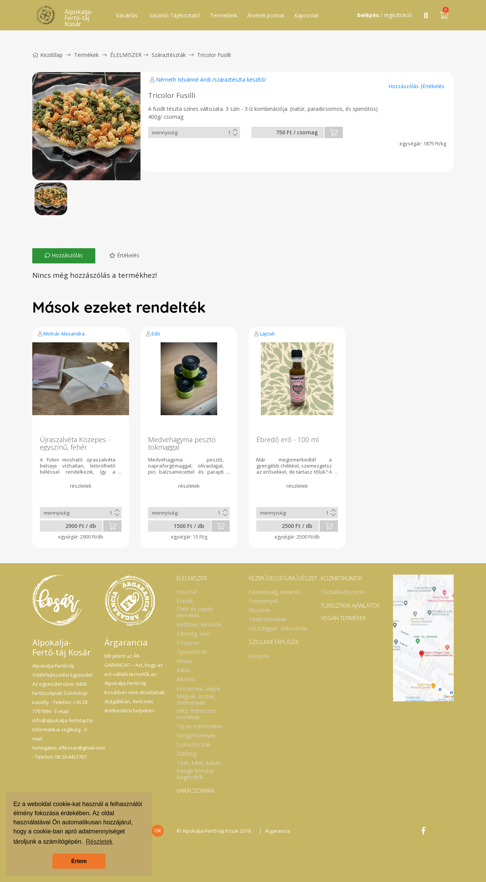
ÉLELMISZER (126, 54)
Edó (155, 333)
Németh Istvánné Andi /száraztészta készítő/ (211, 79)
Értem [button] (79, 861)
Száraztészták (168, 54)
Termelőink (223, 15)
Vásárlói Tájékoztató (174, 15)
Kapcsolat (306, 15)
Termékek (86, 54)
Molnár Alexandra (64, 333)
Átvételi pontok (265, 15)
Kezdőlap (47, 54)
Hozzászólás (404, 86)
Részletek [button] (99, 841)
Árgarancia (277, 830)
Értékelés (433, 86)
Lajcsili (267, 333)
